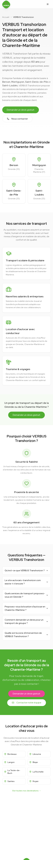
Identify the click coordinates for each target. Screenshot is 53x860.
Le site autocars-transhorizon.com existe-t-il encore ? (26, 582)
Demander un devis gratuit (20, 109)
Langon (9, 762)
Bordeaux (10, 754)
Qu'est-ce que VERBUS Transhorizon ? (26, 570)
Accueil (5, 17)
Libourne (35, 754)
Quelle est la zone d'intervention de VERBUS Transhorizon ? (26, 634)
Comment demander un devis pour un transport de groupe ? (26, 621)
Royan (33, 781)
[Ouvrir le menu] (48, 4)
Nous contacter (17, 118)
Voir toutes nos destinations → (26, 790)
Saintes (9, 781)
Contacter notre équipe (26, 702)
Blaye (33, 762)
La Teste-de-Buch (12, 771)
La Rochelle (36, 771)
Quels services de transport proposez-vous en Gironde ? (26, 595)
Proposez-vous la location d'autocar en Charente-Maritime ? (26, 608)
